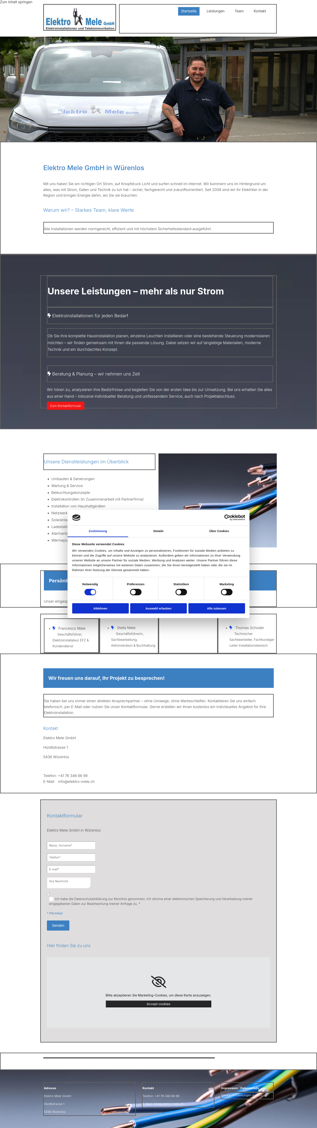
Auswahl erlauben (158, 608)
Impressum (229, 1088)
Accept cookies (158, 1004)
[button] (65, 406)
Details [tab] (158, 531)
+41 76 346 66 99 (73, 776)
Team (239, 11)
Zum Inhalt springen (16, 2)
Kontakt (260, 11)
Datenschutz (249, 1088)
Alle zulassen (216, 608)
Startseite (189, 11)
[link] (158, 982)
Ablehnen (100, 608)
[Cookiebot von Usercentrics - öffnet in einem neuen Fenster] (227, 517)
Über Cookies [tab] (219, 531)
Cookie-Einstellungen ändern (241, 1095)
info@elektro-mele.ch (76, 781)
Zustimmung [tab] (98, 531)
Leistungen (216, 11)
